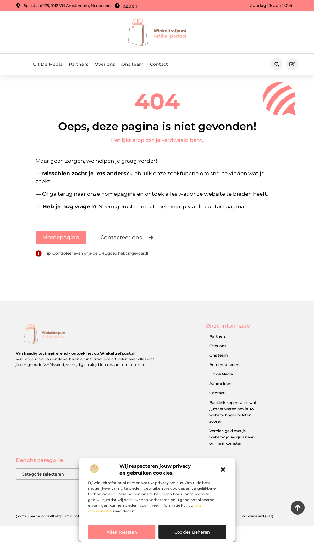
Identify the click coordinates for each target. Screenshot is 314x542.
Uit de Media (221, 389)
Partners (78, 64)
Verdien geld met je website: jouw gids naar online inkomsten (231, 452)
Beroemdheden (224, 380)
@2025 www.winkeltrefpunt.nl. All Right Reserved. (63, 531)
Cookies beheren (192, 531)
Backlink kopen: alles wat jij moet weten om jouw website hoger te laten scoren (232, 427)
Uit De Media (48, 64)
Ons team (132, 64)
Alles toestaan (122, 531)
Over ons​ (105, 64)
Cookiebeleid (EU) (256, 531)
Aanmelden (220, 399)
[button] (223, 469)
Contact (159, 64)
